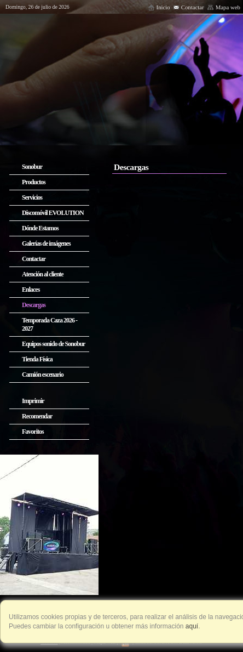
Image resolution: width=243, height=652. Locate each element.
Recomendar (37, 416)
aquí (191, 626)
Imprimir (33, 401)
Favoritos (33, 431)
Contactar (188, 7)
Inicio (159, 7)
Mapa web (223, 7)
